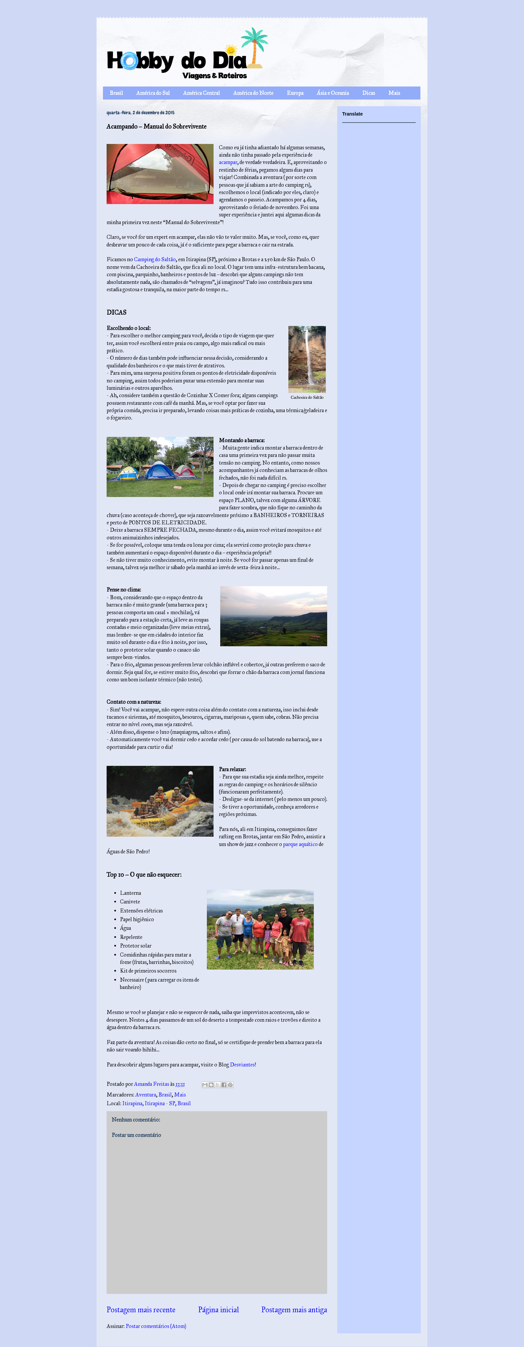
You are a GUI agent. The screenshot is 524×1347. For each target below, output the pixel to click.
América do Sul (153, 93)
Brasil (116, 93)
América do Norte (253, 93)
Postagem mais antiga (294, 1309)
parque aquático (300, 844)
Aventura (145, 1094)
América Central (201, 93)
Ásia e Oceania (333, 93)
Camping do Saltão (155, 259)
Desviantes (242, 1064)
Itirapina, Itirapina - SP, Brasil (156, 1103)
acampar (228, 162)
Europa (295, 93)
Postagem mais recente (141, 1309)
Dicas (368, 93)
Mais (394, 93)
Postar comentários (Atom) (156, 1326)
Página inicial (218, 1309)
